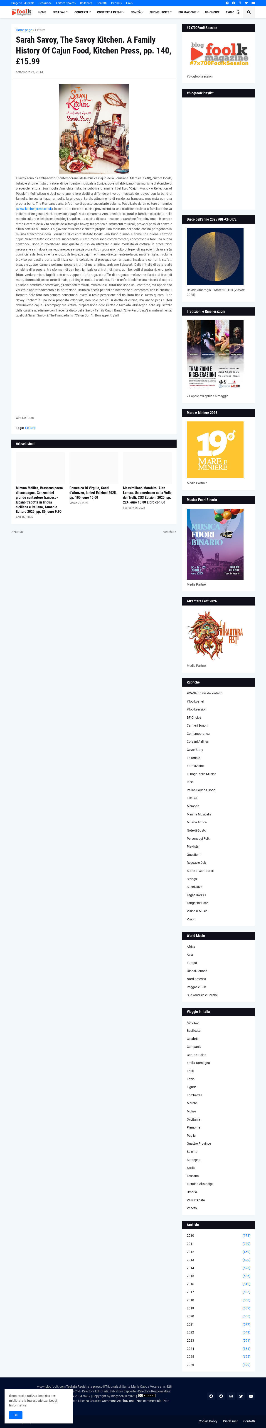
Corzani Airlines (198, 741)
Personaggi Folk (198, 838)
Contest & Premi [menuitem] (109, 12)
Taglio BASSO (196, 895)
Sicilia (191, 1168)
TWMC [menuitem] (230, 12)
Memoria (193, 806)
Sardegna (193, 1160)
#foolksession (197, 709)
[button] (238, 12)
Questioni (193, 854)
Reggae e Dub (196, 862)
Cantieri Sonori (197, 725)
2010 (218, 1235)
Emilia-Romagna (198, 1063)
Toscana (193, 1176)
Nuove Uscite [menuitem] (159, 12)
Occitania (193, 1119)
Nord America (196, 979)
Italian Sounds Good (201, 790)
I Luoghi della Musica (201, 774)
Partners (116, 3)
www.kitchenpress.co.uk (34, 209)
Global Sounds (197, 971)
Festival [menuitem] (59, 12)
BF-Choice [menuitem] (212, 12)
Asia (190, 954)
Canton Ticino (196, 1055)
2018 (218, 1300)
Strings (192, 879)
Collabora (86, 3)
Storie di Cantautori (200, 871)
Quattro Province (199, 1143)
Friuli (190, 1071)
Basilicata (194, 1030)
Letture (40, 30)
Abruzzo (193, 1022)
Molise (191, 1111)
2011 (218, 1244)
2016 (218, 1284)
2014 (218, 1268)
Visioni (191, 919)
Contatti (102, 3)
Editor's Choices (66, 3)
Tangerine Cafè (197, 903)
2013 (218, 1260)
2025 (218, 1357)
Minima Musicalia (199, 814)
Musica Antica (197, 822)
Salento (192, 1151)
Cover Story (195, 750)
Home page (24, 30)
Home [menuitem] (42, 12)
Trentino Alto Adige (200, 1184)
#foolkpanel (195, 701)
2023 (218, 1340)
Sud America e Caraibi (202, 995)
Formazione (195, 766)
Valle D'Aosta (196, 1200)
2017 (218, 1292)
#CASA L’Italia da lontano (204, 693)
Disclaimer (230, 1421)
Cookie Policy (208, 1421)
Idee (190, 782)
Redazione (45, 3)
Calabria (193, 1039)
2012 (218, 1252)
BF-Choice (194, 717)
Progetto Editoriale (22, 3)
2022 (218, 1332)
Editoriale (193, 758)
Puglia (191, 1135)
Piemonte (193, 1127)
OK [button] (16, 1415)
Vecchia (168, 532)
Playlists (193, 846)
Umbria (192, 1192)
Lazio (191, 1079)
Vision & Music (197, 911)
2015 (218, 1276)
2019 (218, 1308)
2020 (218, 1316)
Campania (194, 1046)
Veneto (192, 1208)
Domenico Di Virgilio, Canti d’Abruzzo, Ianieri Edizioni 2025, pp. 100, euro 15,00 (93, 493)
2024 (218, 1349)
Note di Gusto (196, 830)
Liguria (192, 1087)
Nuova (18, 532)
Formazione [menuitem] (187, 12)
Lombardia (194, 1095)
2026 (218, 1365)
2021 (218, 1324)
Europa (192, 963)
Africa (191, 947)
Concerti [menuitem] (81, 12)
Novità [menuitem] (136, 12)
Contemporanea (198, 733)
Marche (192, 1103)
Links (129, 3)
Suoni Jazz (194, 887)
